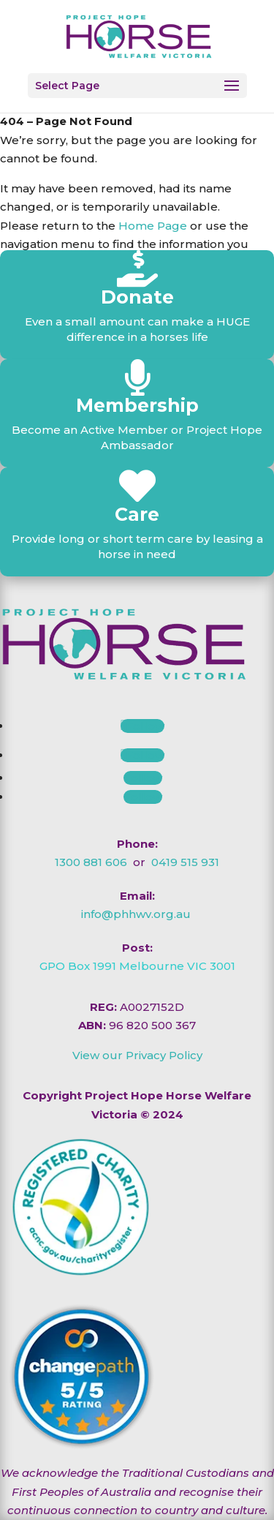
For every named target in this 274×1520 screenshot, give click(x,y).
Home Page (152, 226)
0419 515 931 (185, 862)
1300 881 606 (91, 862)
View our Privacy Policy (137, 1055)
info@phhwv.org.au (136, 914)
